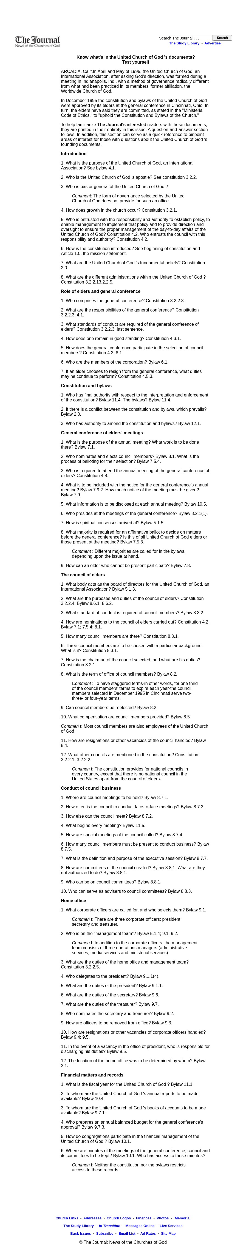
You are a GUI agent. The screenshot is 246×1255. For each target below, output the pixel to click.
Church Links (66, 1218)
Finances (143, 1218)
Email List (126, 1233)
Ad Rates (148, 1233)
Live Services (171, 1226)
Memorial (182, 1218)
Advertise (213, 43)
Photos (163, 1218)
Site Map (168, 1233)
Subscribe (104, 1233)
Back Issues (80, 1233)
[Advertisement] (123, 17)
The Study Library (184, 43)
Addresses (92, 1218)
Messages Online (139, 1226)
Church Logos (119, 1218)
